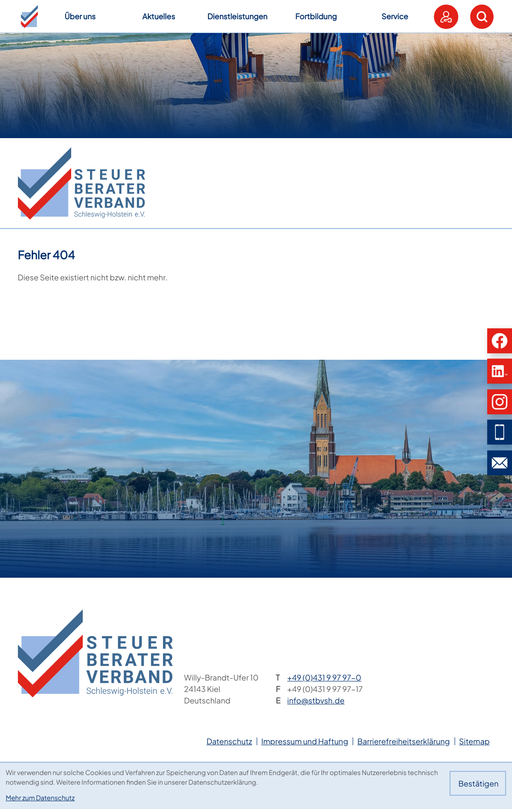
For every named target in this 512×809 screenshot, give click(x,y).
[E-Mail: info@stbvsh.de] (499, 462)
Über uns (80, 16)
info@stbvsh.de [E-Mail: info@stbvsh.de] (316, 700)
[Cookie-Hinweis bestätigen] (478, 783)
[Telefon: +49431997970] (324, 677)
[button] (29, 16)
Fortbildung (316, 16)
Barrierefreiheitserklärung (403, 741)
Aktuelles (158, 16)
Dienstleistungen (237, 16)
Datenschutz (229, 741)
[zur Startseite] (81, 183)
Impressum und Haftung (304, 741)
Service (395, 16)
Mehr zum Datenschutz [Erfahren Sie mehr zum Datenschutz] (40, 798)
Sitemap (474, 741)
